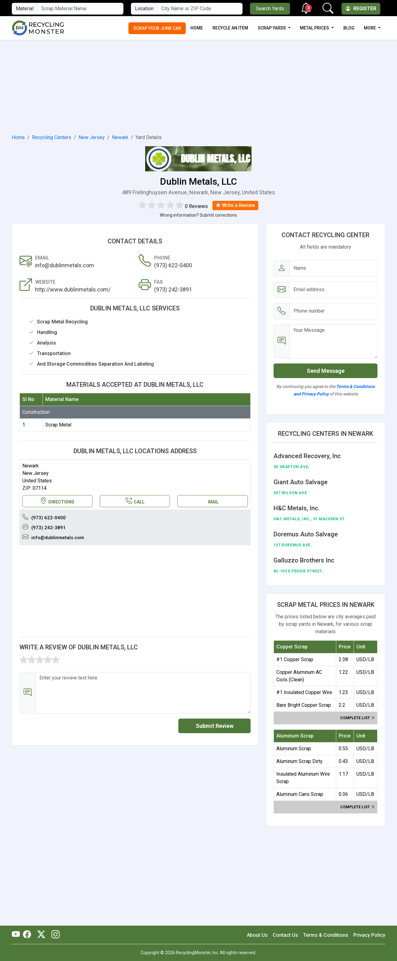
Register (361, 8)
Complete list (357, 718)
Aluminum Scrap (293, 748)
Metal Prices (315, 27)
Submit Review (215, 726)
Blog (349, 27)
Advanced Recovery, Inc (307, 456)
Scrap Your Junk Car (157, 28)
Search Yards (270, 8)
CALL (135, 501)
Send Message (326, 371)
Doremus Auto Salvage (306, 534)
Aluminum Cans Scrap (299, 794)
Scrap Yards (272, 27)
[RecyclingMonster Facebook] (28, 935)
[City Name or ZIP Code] (200, 9)
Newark (120, 137)
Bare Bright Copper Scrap (303, 705)
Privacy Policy (369, 935)
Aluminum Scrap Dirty (299, 761)
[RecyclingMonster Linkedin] (54, 935)
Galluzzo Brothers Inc (304, 560)
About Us (257, 935)
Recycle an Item (230, 27)
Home (196, 27)
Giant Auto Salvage (301, 482)
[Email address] (333, 290)
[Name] (333, 268)
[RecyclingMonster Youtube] (17, 935)
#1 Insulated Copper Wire (304, 692)
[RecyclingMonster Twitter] (41, 935)
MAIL (213, 501)
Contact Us (285, 935)
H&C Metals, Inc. (297, 508)
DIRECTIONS (57, 501)
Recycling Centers (51, 137)
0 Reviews (196, 206)
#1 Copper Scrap (294, 659)
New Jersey (91, 137)
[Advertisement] (198, 85)
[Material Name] (80, 9)
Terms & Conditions (325, 935)
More (370, 27)
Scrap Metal (58, 425)
